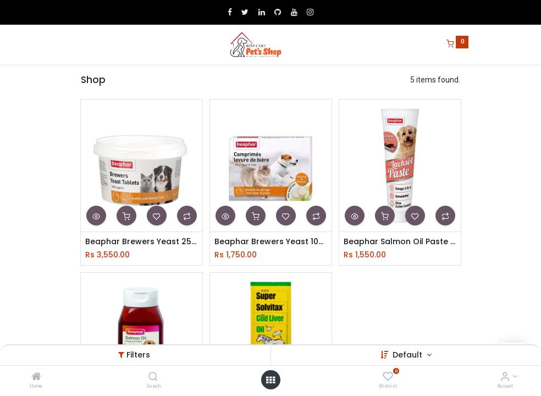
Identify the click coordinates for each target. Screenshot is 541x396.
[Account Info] (505, 377)
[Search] (153, 377)
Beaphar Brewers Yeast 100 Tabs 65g (270, 242)
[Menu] (73, 44)
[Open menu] (270, 380)
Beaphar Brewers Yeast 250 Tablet (141, 242)
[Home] (36, 377)
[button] (96, 216)
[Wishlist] (388, 377)
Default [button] (408, 354)
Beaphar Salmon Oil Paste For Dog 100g (400, 242)
